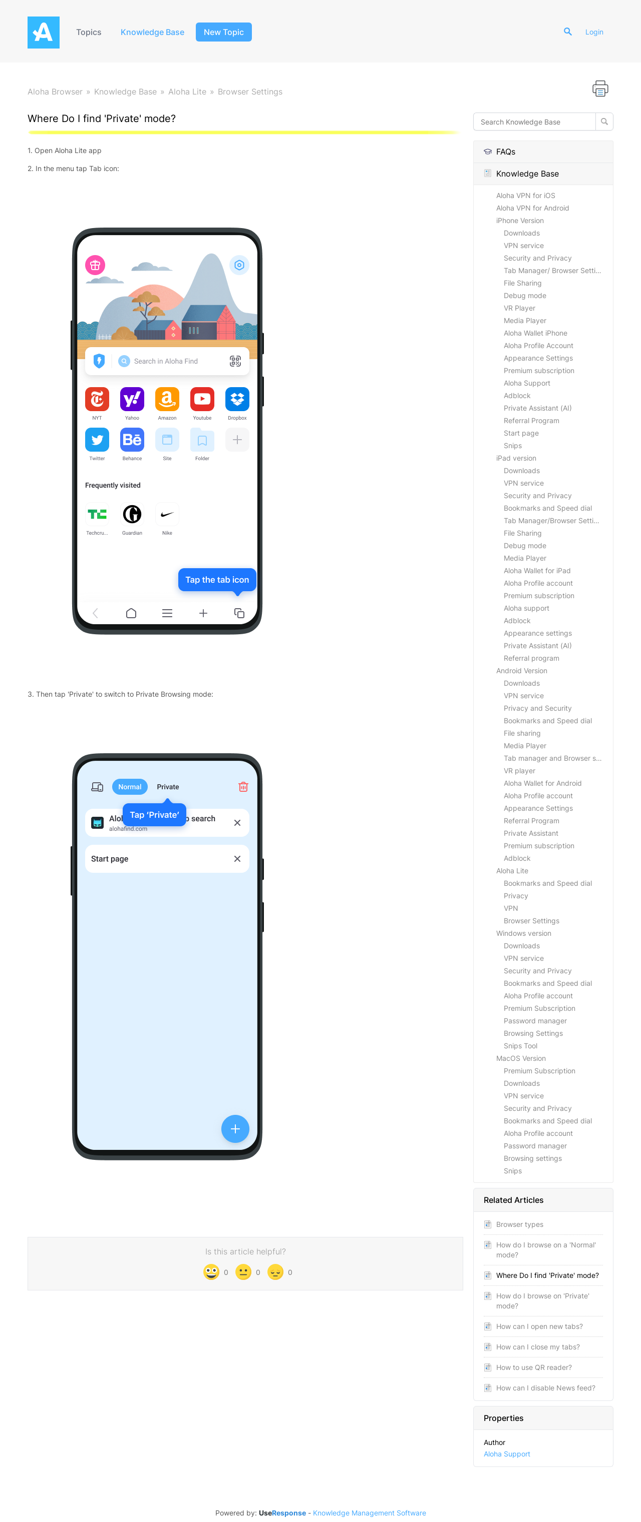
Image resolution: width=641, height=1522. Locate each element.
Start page (521, 433)
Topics (89, 32)
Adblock (517, 395)
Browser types (519, 1224)
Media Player (525, 320)
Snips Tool (520, 1045)
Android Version (521, 670)
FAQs (499, 152)
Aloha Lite (187, 92)
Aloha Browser (55, 92)
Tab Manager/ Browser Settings (555, 270)
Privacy (516, 895)
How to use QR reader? (534, 1367)
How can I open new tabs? (539, 1326)
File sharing (522, 733)
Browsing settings (533, 1158)
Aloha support (526, 608)
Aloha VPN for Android (532, 208)
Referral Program (531, 420)
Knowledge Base (152, 32)
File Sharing (523, 283)
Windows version (523, 933)
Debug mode (525, 295)
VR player (519, 770)
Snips (513, 445)
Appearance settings (538, 633)
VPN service (524, 245)
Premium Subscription (539, 1008)
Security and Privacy (538, 258)
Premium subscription (539, 370)
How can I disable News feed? (545, 1387)
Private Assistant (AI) (538, 408)
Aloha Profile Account (538, 345)
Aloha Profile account (538, 583)
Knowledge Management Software (369, 1512)
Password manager (535, 1020)
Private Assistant (531, 833)
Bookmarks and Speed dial (548, 508)
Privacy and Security (538, 708)
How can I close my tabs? (538, 1346)
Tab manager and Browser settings (558, 758)
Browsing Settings (533, 1033)
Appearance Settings (538, 358)
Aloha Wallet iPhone (535, 333)
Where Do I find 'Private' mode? (547, 1275)
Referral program (531, 658)
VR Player (519, 308)
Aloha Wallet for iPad (537, 570)
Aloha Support (527, 383)
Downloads (522, 233)
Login (594, 32)
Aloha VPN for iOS (525, 195)
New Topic (224, 32)
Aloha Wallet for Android (543, 783)
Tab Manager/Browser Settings (554, 520)
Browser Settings (250, 92)
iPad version (516, 458)
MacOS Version (521, 1058)
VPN (511, 908)
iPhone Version (520, 220)
